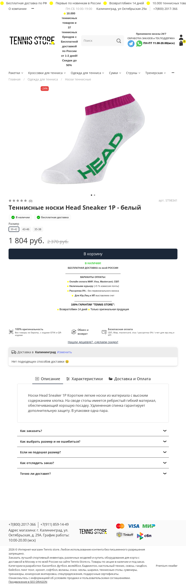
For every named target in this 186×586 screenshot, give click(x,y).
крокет (40, 570)
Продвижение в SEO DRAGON (28, 582)
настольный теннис (111, 566)
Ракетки (16, 73)
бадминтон (89, 566)
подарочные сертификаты (100, 574)
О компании (18, 9)
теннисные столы (111, 570)
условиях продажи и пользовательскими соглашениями (92, 578)
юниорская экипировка (40, 574)
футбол (62, 566)
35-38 (37, 229)
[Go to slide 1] (91, 195)
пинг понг (27, 570)
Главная (15, 79)
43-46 (25, 229)
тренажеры (16, 574)
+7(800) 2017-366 (165, 9)
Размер (14, 224)
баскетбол (49, 566)
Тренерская (155, 73)
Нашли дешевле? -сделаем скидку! (93, 342)
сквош (130, 566)
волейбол (74, 566)
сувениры (130, 570)
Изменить (64, 352)
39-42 (13, 229)
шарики (92, 570)
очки (73, 570)
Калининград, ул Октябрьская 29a (121, 9)
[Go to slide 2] (94, 195)
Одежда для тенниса (88, 73)
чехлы (82, 570)
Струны (133, 73)
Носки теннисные (78, 79)
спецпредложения (70, 574)
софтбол (51, 570)
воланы (64, 570)
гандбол (141, 566)
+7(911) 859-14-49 (54, 524)
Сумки (115, 73)
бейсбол (14, 570)
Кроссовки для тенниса (47, 73)
